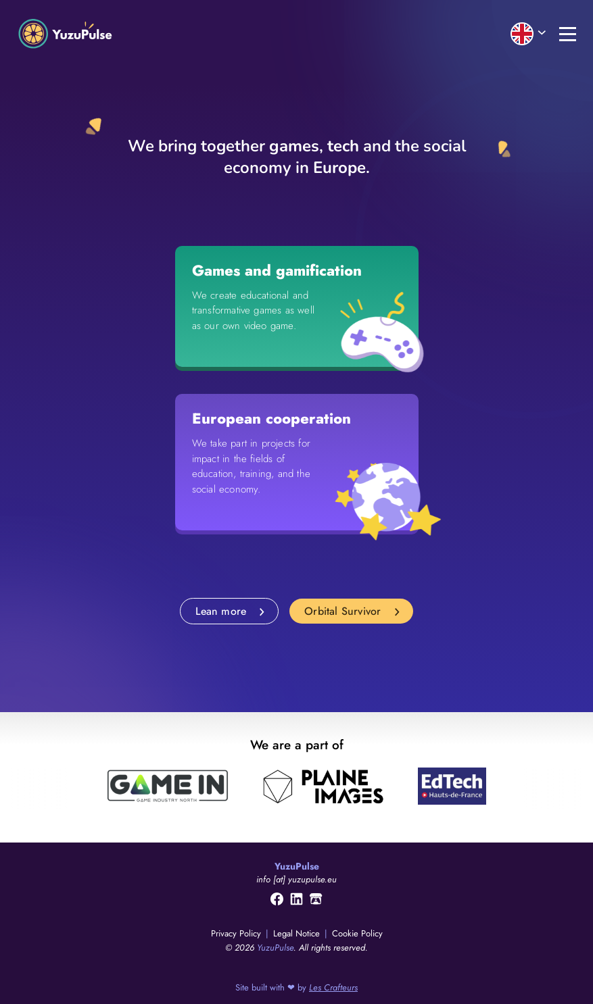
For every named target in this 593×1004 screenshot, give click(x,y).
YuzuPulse (275, 947)
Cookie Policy (357, 933)
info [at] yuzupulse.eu (296, 879)
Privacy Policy (237, 933)
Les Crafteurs (333, 987)
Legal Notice (298, 933)
